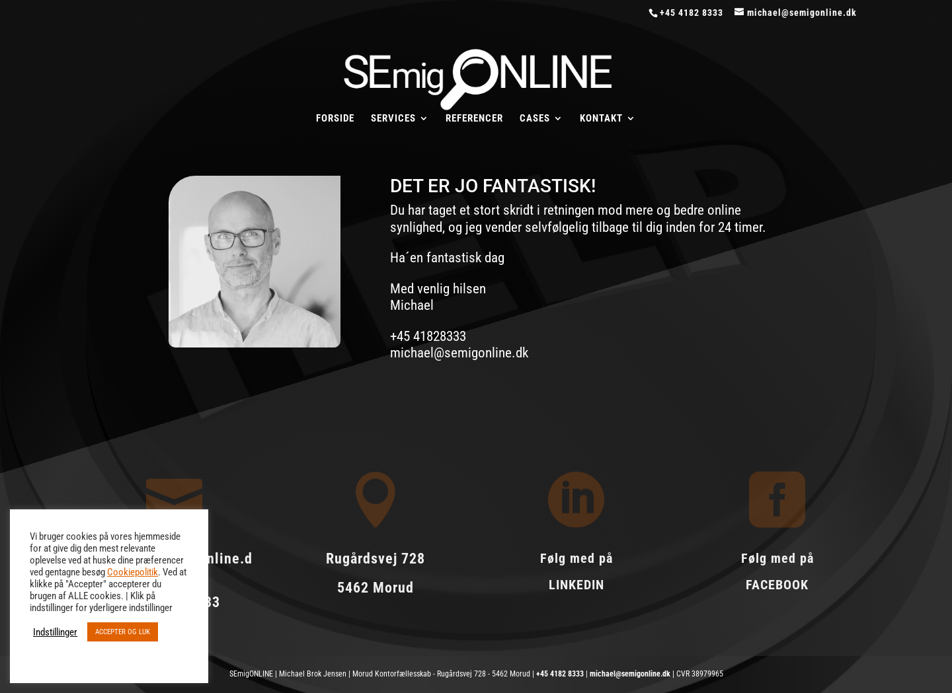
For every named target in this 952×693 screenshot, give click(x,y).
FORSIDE (335, 119)
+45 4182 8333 (560, 673)
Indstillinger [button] (55, 632)
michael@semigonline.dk (459, 353)
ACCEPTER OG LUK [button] (122, 632)
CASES (535, 119)
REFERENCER (474, 119)
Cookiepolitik (132, 572)
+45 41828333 (428, 336)
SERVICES (393, 119)
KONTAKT (601, 119)
